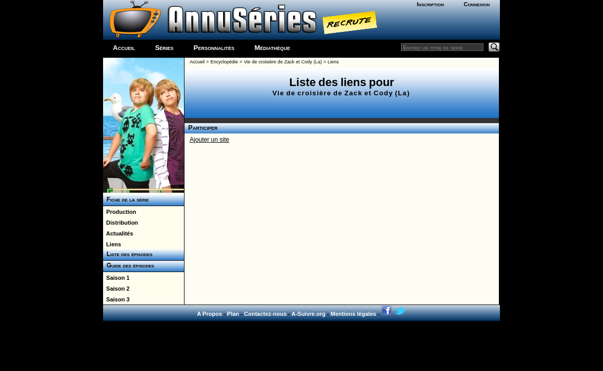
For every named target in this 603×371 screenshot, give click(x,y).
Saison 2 (116, 288)
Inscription (430, 4)
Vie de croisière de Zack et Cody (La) (283, 61)
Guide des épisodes (128, 265)
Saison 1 (116, 278)
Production (119, 212)
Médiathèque (272, 48)
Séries (164, 48)
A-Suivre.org (308, 314)
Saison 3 (116, 299)
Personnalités (214, 48)
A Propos (209, 314)
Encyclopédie (224, 61)
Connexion (477, 4)
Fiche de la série (126, 199)
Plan (233, 314)
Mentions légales (353, 314)
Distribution (120, 223)
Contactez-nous (265, 314)
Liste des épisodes (128, 254)
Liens (112, 244)
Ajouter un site (209, 139)
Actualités (118, 233)
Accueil (124, 48)
